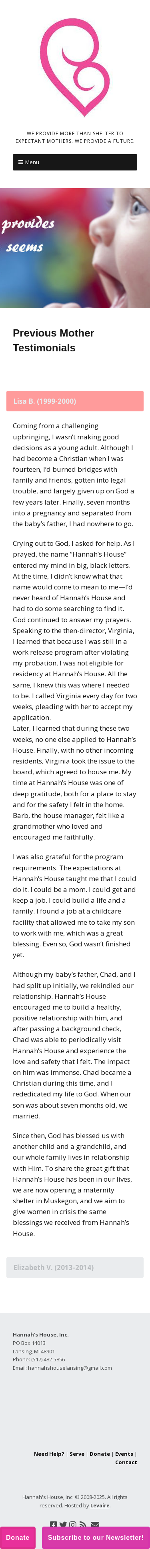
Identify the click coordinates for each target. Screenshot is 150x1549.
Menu (32, 162)
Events (124, 1453)
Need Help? (49, 1453)
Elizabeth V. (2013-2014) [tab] (53, 1267)
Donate (100, 1453)
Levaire (100, 1505)
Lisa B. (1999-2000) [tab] (44, 401)
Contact (126, 1462)
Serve (77, 1453)
